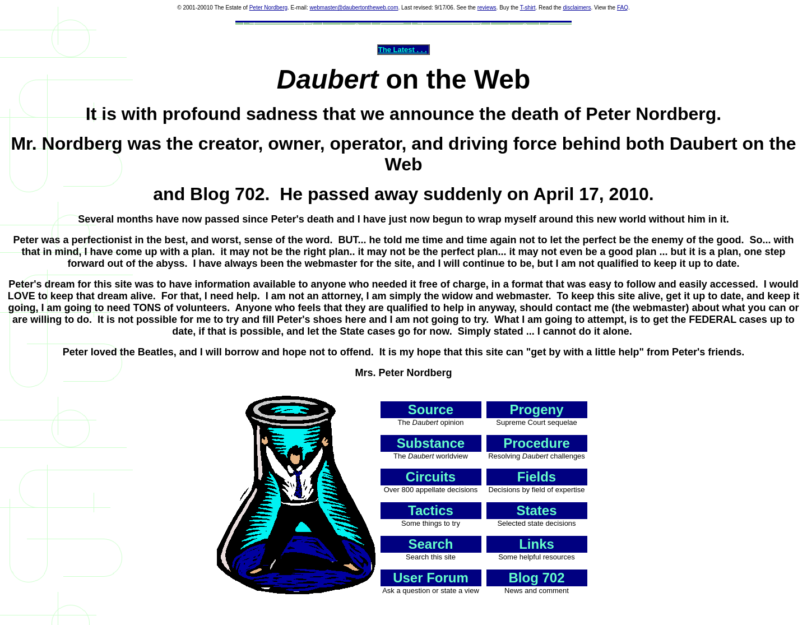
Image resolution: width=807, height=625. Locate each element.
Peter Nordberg (268, 7)
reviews (487, 7)
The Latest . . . (402, 49)
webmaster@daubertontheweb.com (353, 7)
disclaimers (577, 7)
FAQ (622, 7)
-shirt (529, 7)
